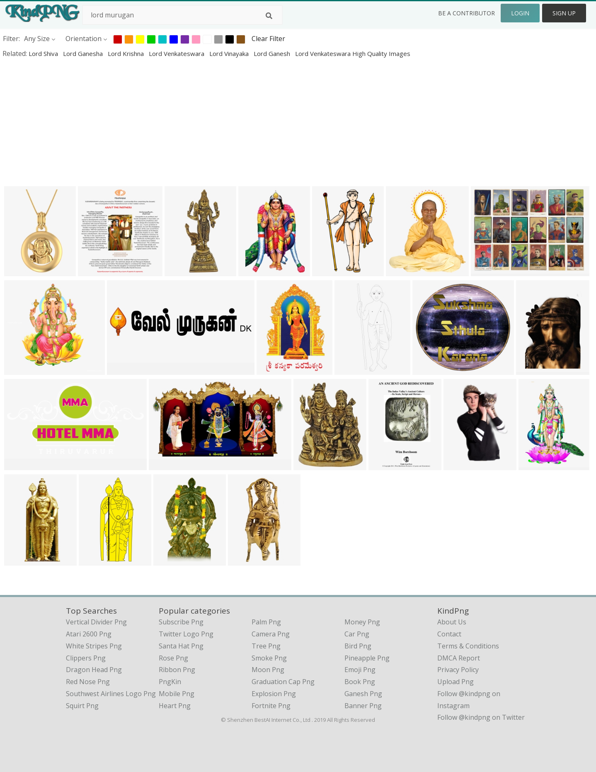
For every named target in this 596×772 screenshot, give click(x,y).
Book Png (359, 681)
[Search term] (182, 15)
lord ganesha (83, 53)
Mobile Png (176, 693)
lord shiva (44, 53)
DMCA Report (458, 658)
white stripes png (94, 646)
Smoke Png (269, 658)
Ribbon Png (177, 669)
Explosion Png (274, 693)
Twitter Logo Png (186, 633)
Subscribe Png (181, 621)
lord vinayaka (229, 53)
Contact (449, 633)
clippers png (86, 658)
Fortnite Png (271, 705)
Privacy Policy (458, 669)
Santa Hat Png (181, 646)
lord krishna (126, 53)
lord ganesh (273, 53)
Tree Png (266, 646)
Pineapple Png (367, 658)
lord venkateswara (177, 53)
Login (520, 13)
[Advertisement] (248, 122)
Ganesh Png (363, 693)
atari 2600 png (88, 633)
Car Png (356, 633)
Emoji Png (360, 669)
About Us (451, 621)
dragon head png (94, 669)
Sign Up (564, 13)
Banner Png (363, 705)
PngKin (170, 681)
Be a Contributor (466, 13)
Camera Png (271, 633)
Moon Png (268, 669)
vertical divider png (96, 621)
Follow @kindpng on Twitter (481, 717)
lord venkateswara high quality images (352, 53)
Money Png (362, 621)
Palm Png (266, 621)
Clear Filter (268, 38)
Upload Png (455, 681)
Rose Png (173, 658)
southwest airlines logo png (111, 693)
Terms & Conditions (468, 646)
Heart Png (175, 705)
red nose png (88, 681)
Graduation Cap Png (283, 681)
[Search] (269, 15)
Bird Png (357, 646)
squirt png (82, 705)
